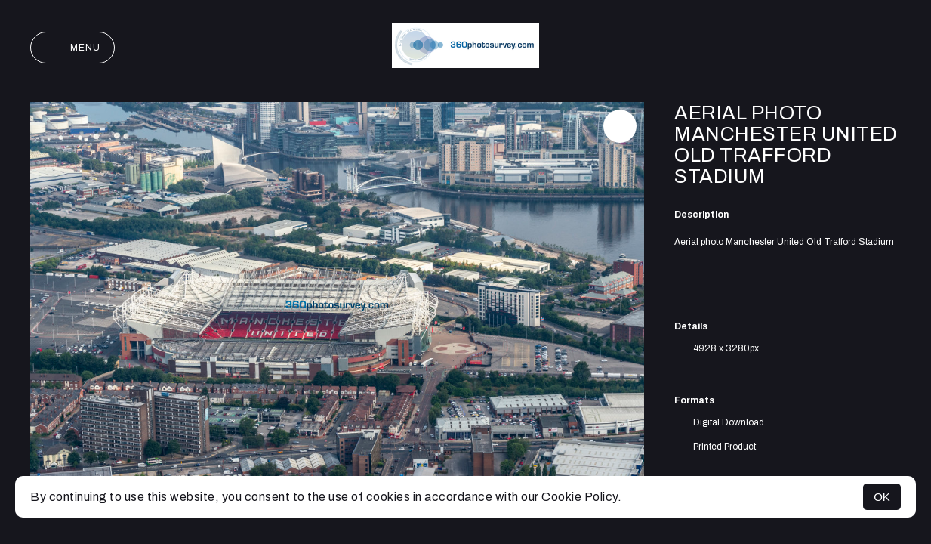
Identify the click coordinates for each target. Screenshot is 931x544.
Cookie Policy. (581, 496)
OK (882, 496)
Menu (72, 48)
